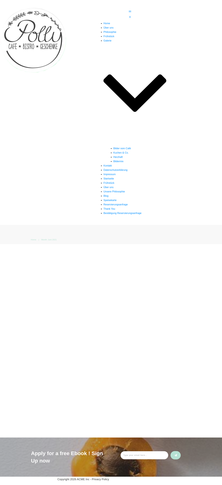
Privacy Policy (100, 479)
